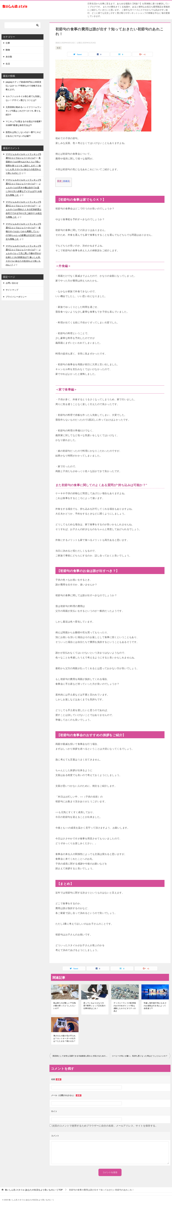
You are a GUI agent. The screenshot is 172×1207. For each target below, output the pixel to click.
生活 (58, 48)
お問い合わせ (12, 283)
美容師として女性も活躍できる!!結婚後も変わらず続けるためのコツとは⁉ (81, 1056)
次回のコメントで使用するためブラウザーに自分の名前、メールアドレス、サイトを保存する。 (105, 1125)
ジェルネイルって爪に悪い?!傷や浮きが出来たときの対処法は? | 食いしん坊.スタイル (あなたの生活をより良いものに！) (23, 257)
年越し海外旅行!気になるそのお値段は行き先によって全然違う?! (155, 1005)
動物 (8, 50)
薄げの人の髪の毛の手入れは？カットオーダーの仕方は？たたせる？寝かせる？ (64, 1038)
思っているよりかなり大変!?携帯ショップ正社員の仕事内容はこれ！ (94, 1005)
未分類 (9, 56)
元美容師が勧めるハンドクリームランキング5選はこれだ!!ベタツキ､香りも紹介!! (23, 111)
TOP (34, 1190)
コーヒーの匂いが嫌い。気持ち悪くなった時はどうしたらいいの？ (140, 1056)
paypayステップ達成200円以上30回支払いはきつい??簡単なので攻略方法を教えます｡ (24, 86)
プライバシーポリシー (16, 297)
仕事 (8, 43)
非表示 (66, 181)
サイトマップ (12, 290)
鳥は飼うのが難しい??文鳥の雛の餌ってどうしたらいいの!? (64, 1005)
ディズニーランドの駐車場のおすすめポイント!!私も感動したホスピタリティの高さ (125, 1007)
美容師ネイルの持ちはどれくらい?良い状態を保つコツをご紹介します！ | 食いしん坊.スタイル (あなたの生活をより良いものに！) (23, 165)
